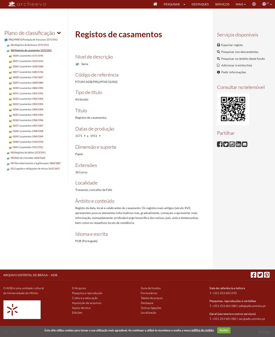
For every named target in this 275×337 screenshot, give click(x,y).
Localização (148, 312)
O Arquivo (79, 288)
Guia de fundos (151, 288)
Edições (77, 312)
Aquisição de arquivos (86, 303)
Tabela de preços (152, 298)
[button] (185, 4)
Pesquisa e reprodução (87, 293)
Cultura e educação (85, 298)
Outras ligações (151, 308)
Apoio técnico (81, 308)
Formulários (149, 293)
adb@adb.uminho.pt (252, 306)
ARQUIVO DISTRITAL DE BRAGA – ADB (30, 275)
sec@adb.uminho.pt (252, 319)
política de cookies (202, 330)
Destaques (200, 4)
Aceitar (223, 330)
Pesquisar (172, 4)
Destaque (147, 303)
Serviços (222, 4)
